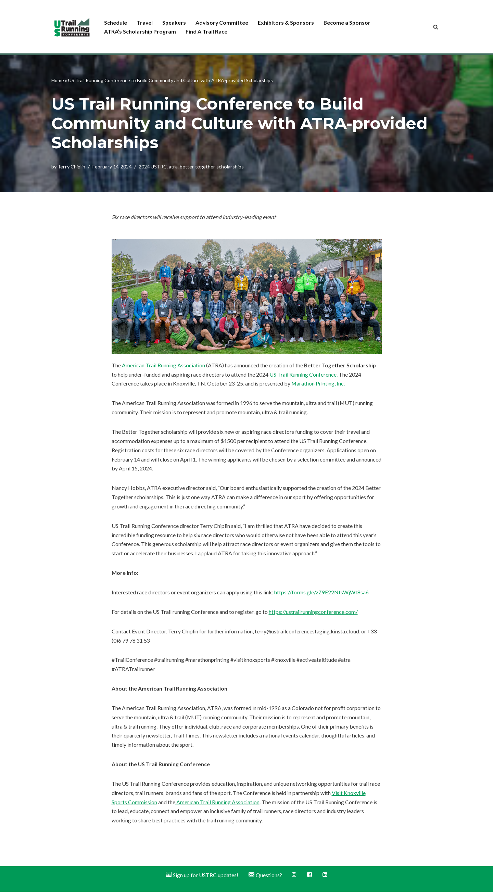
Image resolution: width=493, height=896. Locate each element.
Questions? (265, 879)
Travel (145, 22)
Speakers (175, 22)
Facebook (309, 878)
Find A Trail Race (207, 31)
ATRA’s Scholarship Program (140, 31)
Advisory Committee (223, 22)
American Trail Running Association (163, 365)
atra (173, 166)
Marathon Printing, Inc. (318, 384)
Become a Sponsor (349, 22)
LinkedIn (325, 878)
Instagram (294, 878)
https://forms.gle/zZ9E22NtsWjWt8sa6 (321, 595)
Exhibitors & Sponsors (287, 22)
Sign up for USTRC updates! (201, 879)
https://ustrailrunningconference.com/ (313, 614)
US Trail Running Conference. (303, 374)
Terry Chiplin (71, 166)
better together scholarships (212, 166)
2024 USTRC (153, 166)
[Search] (435, 26)
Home (57, 80)
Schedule (115, 22)
